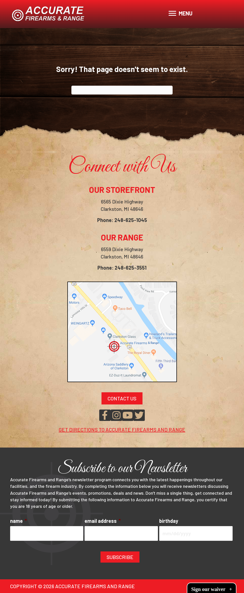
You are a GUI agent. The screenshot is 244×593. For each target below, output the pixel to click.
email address (103, 521)
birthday (168, 521)
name (18, 521)
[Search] (122, 90)
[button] (105, 415)
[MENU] (180, 13)
